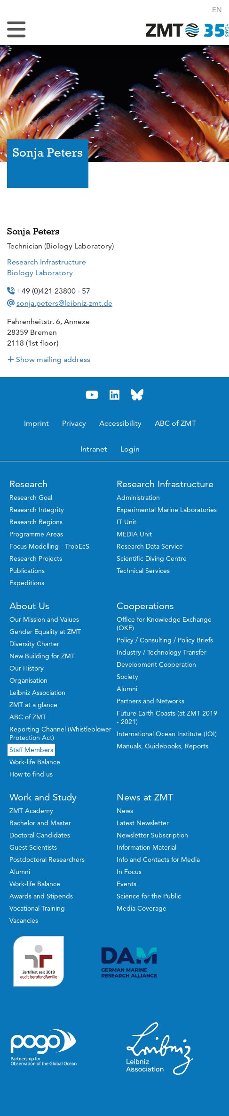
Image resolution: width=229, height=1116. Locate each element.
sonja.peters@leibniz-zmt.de (64, 303)
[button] (217, 9)
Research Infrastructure (46, 261)
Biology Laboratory (40, 272)
